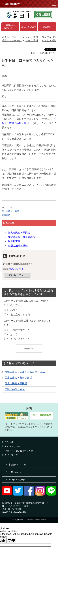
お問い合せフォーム (17, 275)
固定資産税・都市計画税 (21, 237)
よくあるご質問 (28, 26)
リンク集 (9, 442)
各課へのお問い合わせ (10, 26)
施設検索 (47, 26)
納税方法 (6, 215)
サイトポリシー (12, 446)
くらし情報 (32, 37)
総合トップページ (11, 37)
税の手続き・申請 (10, 211)
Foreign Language (17, 479)
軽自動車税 (14, 241)
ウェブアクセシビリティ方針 (19, 450)
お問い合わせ (15, 472)
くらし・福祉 (49, 40)
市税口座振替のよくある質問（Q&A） (26, 371)
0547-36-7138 (16, 269)
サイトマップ (11, 455)
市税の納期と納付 (18, 245)
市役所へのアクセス (18, 464)
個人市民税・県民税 (19, 232)
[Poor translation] (11, 540)
